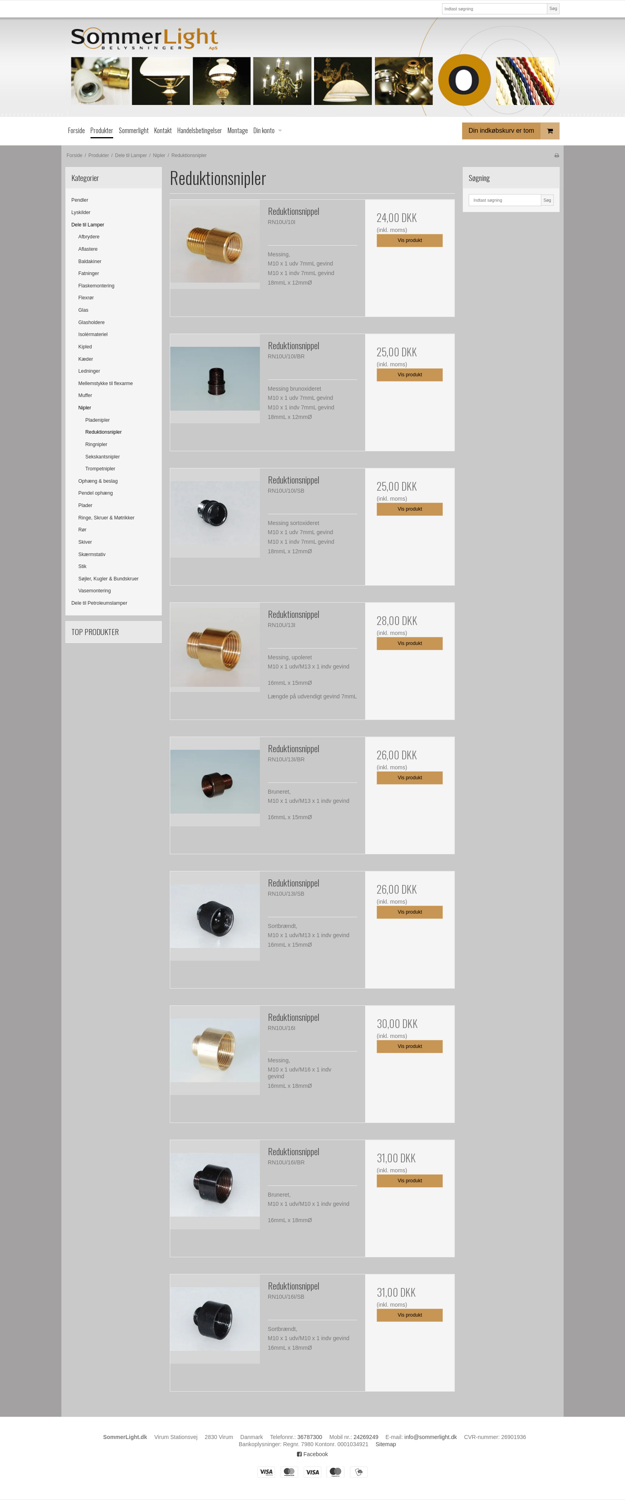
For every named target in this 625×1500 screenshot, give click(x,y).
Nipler (85, 408)
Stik (82, 566)
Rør (82, 530)
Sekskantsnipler (102, 457)
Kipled (85, 347)
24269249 (366, 1437)
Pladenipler (97, 420)
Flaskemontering (97, 286)
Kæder (86, 359)
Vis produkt (410, 240)
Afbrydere (89, 237)
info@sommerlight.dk (431, 1437)
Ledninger (89, 371)
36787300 (309, 1437)
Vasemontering (95, 591)
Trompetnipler (100, 469)
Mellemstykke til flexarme (106, 383)
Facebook (312, 1454)
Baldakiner (90, 261)
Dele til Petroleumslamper (99, 603)
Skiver (85, 542)
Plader (85, 505)
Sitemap (385, 1444)
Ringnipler (96, 444)
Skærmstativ (92, 554)
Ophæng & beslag (98, 481)
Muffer (85, 395)
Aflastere (88, 249)
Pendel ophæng (96, 493)
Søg (553, 8)
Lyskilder (80, 212)
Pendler (79, 200)
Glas (83, 310)
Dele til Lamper (87, 225)
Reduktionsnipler (103, 432)
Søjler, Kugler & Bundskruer (109, 579)
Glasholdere (92, 322)
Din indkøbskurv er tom (514, 131)
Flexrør (86, 298)
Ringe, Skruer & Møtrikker (107, 518)
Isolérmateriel (93, 334)
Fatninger (89, 273)
